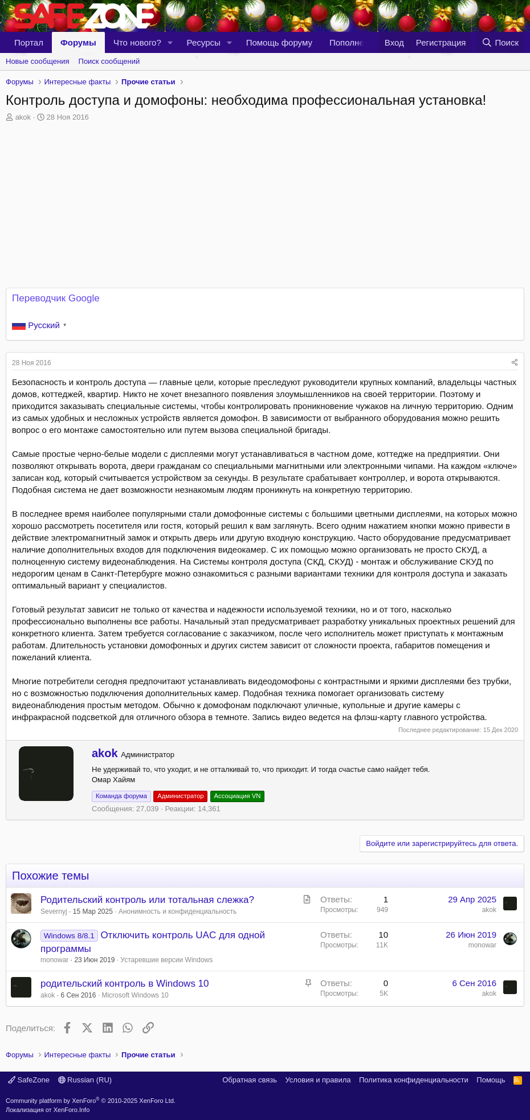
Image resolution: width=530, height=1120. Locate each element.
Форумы (78, 42)
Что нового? (137, 42)
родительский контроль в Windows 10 (124, 983)
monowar (54, 960)
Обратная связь (249, 1080)
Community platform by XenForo (91, 1100)
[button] (170, 42)
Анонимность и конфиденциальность (178, 911)
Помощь (490, 1080)
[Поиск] (500, 42)
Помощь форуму (279, 42)
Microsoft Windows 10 (134, 995)
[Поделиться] (514, 363)
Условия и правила (317, 1080)
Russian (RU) (85, 1080)
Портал (28, 42)
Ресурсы (204, 42)
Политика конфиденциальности (413, 1080)
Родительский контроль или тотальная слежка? (147, 899)
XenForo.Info (72, 1109)
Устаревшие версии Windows (166, 960)
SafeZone (29, 1080)
